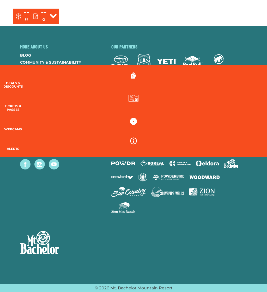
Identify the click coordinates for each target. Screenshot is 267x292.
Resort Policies (37, 90)
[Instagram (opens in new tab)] (39, 164)
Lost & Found (34, 132)
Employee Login (37, 104)
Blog (25, 55)
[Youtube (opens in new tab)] (54, 164)
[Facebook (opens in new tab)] (25, 164)
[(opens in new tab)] (229, 16)
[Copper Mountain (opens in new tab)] (180, 163)
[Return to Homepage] (133, 16)
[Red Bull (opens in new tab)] (193, 61)
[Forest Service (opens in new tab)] (143, 61)
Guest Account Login (43, 125)
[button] (254, 106)
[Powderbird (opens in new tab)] (168, 177)
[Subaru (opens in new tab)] (121, 61)
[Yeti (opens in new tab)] (167, 61)
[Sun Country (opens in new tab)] (128, 192)
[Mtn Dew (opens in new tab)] (124, 84)
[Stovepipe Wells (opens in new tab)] (167, 192)
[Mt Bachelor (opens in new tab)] (231, 163)
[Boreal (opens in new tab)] (152, 163)
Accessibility (34, 111)
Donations (32, 83)
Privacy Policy (36, 97)
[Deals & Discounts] (254, 81)
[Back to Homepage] (59, 243)
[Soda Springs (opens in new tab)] (142, 177)
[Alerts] (254, 151)
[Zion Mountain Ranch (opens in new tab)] (123, 207)
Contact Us (32, 69)
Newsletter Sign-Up (41, 118)
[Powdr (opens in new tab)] (123, 163)
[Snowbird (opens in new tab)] (122, 177)
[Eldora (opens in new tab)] (207, 163)
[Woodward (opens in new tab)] (205, 177)
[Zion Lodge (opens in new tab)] (202, 192)
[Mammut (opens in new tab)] (219, 61)
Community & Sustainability (50, 62)
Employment (33, 76)
